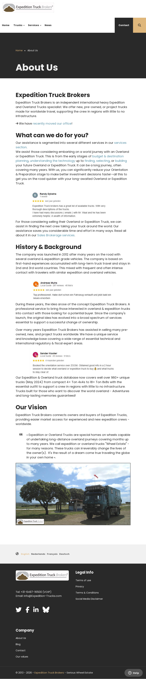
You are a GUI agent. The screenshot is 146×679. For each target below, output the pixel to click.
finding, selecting (97, 161)
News (48, 25)
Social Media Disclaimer (89, 599)
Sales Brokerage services (56, 235)
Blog (18, 644)
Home (5, 25)
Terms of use (83, 580)
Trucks (18, 28)
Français (52, 554)
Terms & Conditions (87, 592)
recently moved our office (52, 123)
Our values (22, 656)
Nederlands (38, 554)
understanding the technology (52, 161)
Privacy (80, 586)
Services (34, 28)
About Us (21, 638)
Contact (124, 25)
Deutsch (64, 554)
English (25, 554)
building (121, 161)
